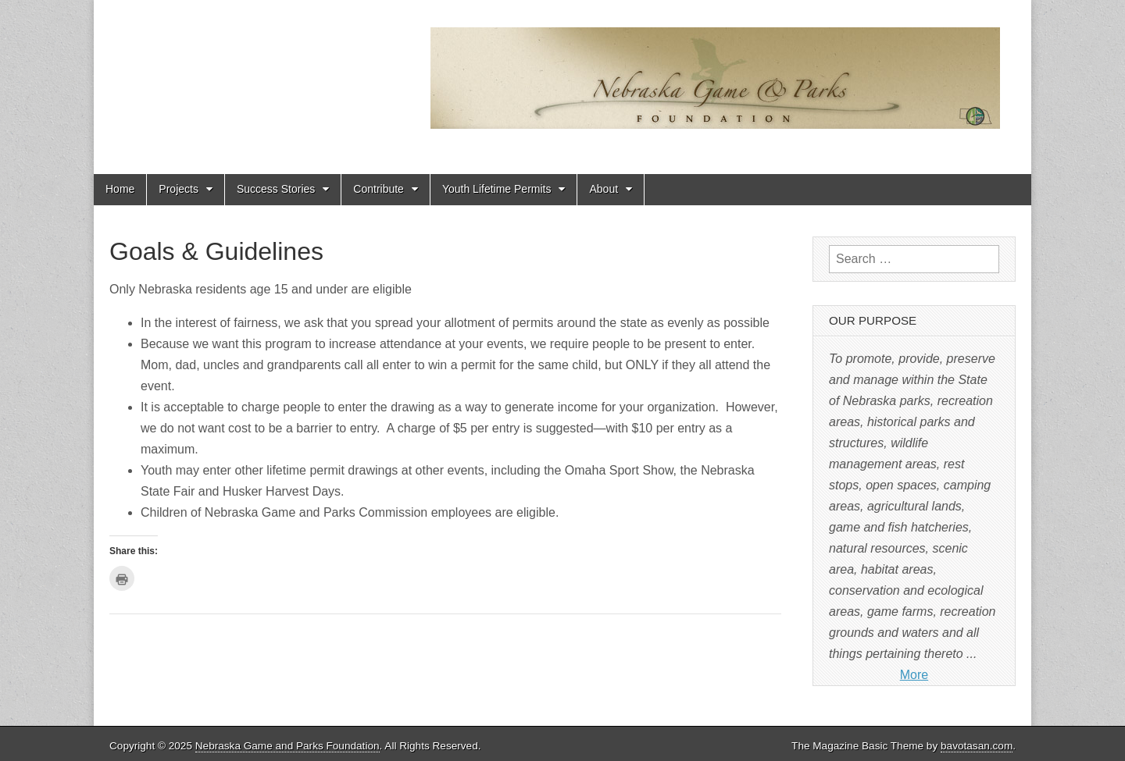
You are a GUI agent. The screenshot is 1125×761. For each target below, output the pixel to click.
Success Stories (276, 189)
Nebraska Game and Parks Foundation (287, 746)
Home (119, 189)
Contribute (378, 189)
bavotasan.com (976, 746)
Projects (178, 189)
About (603, 189)
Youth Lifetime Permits (497, 189)
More (914, 674)
